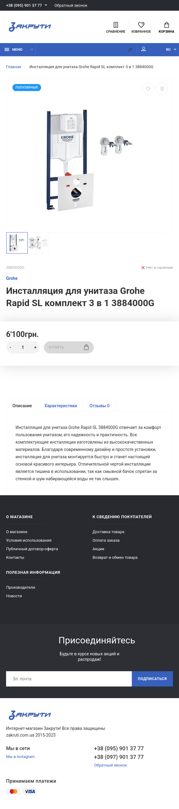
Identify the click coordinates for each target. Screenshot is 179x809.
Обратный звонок (70, 5)
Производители (20, 587)
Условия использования (28, 540)
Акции (98, 549)
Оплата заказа (106, 540)
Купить (69, 347)
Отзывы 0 (100, 405)
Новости (14, 596)
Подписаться (152, 679)
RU (168, 50)
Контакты (15, 557)
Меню (14, 50)
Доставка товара (108, 531)
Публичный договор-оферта (32, 549)
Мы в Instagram (20, 756)
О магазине (16, 531)
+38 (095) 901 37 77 (24, 5)
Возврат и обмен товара (115, 557)
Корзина (166, 28)
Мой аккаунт (143, 49)
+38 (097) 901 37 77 (119, 757)
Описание (22, 405)
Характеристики (60, 405)
